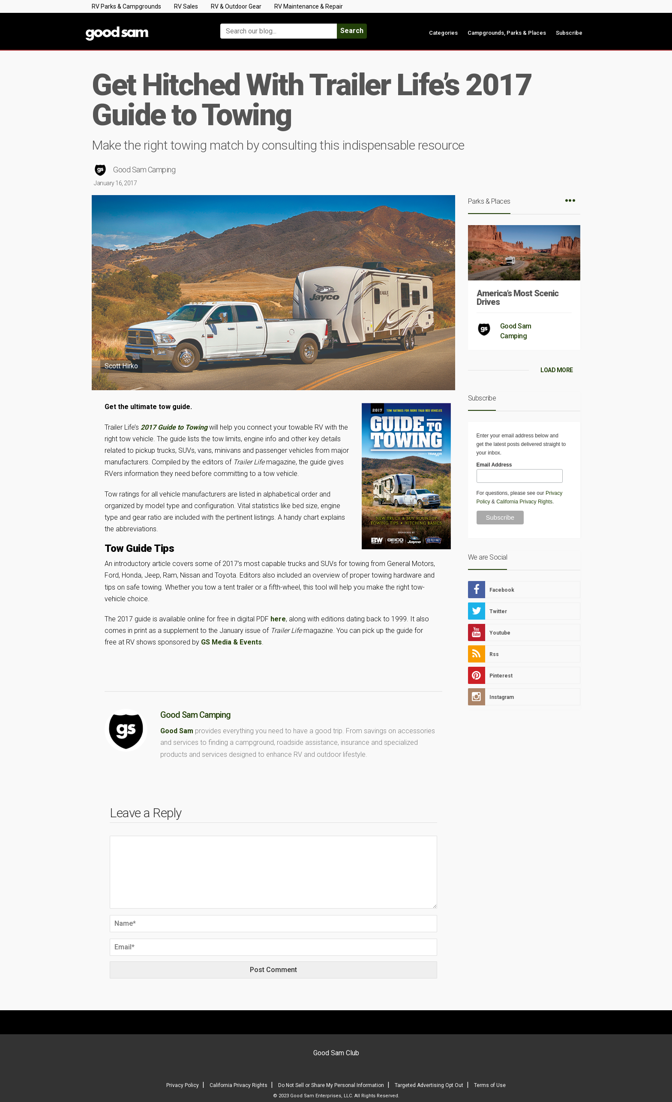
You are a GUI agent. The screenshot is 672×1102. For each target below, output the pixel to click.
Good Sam (176, 731)
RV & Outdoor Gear (236, 6)
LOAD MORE (556, 370)
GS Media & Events (231, 642)
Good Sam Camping (144, 169)
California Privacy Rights (524, 502)
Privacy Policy (182, 1085)
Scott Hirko (121, 366)
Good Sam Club (336, 1053)
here (278, 619)
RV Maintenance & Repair (308, 6)
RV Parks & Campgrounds (126, 6)
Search (351, 31)
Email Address (494, 465)
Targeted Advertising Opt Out (429, 1085)
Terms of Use (490, 1085)
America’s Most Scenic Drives (517, 297)
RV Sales (186, 6)
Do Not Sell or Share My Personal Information (331, 1085)
